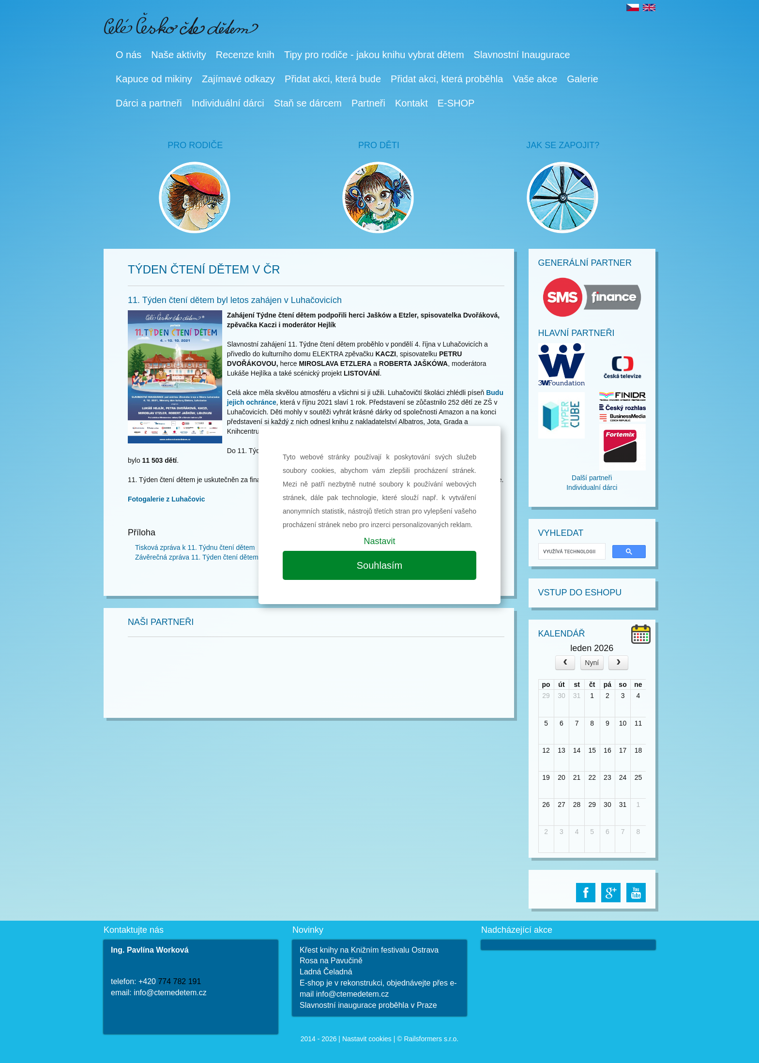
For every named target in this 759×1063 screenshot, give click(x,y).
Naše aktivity (178, 54)
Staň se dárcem (308, 103)
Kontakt (411, 103)
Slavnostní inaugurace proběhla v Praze (368, 1005)
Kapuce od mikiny (154, 79)
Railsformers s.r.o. (431, 1039)
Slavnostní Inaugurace (522, 54)
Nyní (592, 663)
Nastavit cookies (367, 1039)
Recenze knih (245, 54)
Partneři (368, 103)
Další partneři (592, 478)
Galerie (582, 79)
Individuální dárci (228, 103)
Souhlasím (380, 565)
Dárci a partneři (149, 103)
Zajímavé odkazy (238, 79)
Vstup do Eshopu (580, 592)
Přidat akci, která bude (333, 79)
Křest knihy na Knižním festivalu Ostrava (369, 950)
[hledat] (571, 551)
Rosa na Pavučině (331, 961)
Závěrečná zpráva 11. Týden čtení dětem (196, 557)
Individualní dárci (591, 487)
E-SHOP (456, 103)
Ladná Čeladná (326, 972)
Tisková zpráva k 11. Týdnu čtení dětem (195, 547)
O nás (128, 54)
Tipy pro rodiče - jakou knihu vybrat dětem (374, 54)
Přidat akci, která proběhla (447, 79)
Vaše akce (535, 79)
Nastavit (379, 541)
